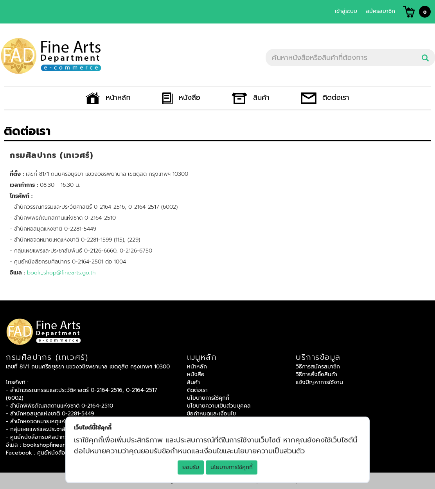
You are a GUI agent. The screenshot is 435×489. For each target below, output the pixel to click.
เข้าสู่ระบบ (346, 11)
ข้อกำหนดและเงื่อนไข (211, 414)
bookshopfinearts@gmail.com (62, 445)
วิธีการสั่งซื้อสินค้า (316, 374)
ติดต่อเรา (325, 97)
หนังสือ (181, 97)
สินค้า (250, 97)
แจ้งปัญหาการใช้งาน (319, 382)
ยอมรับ (190, 467)
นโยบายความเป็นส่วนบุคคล (219, 406)
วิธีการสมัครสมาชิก (318, 367)
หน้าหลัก (108, 97)
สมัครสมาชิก (380, 11)
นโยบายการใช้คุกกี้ (231, 467)
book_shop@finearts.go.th (61, 273)
